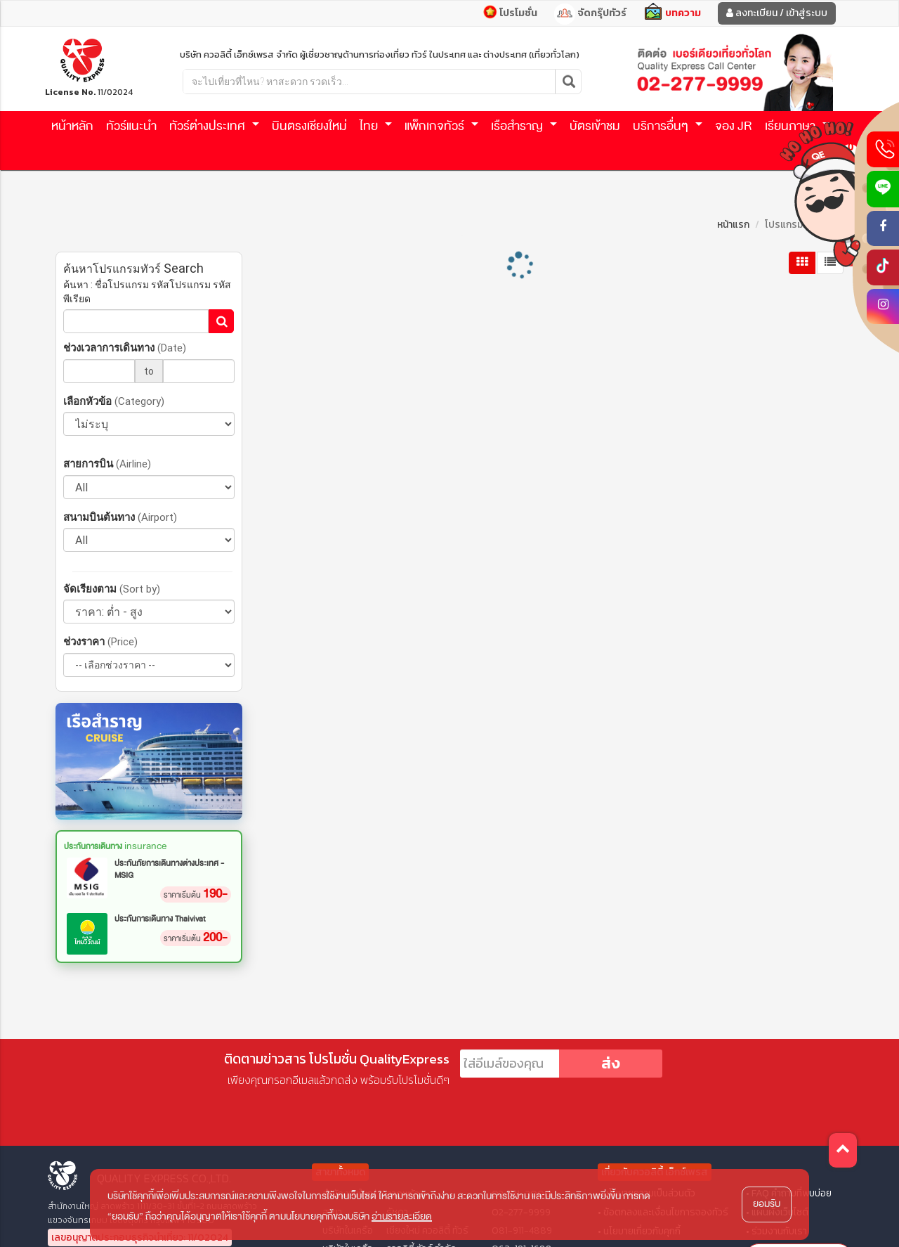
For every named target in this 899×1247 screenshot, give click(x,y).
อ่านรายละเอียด (402, 1216)
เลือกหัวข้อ (113, 401)
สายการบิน (107, 463)
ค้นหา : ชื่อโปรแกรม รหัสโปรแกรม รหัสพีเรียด (147, 291)
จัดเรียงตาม (111, 588)
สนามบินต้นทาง (120, 517)
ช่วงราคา (100, 641)
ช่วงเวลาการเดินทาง (124, 347)
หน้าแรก (733, 224)
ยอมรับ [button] (766, 1204)
